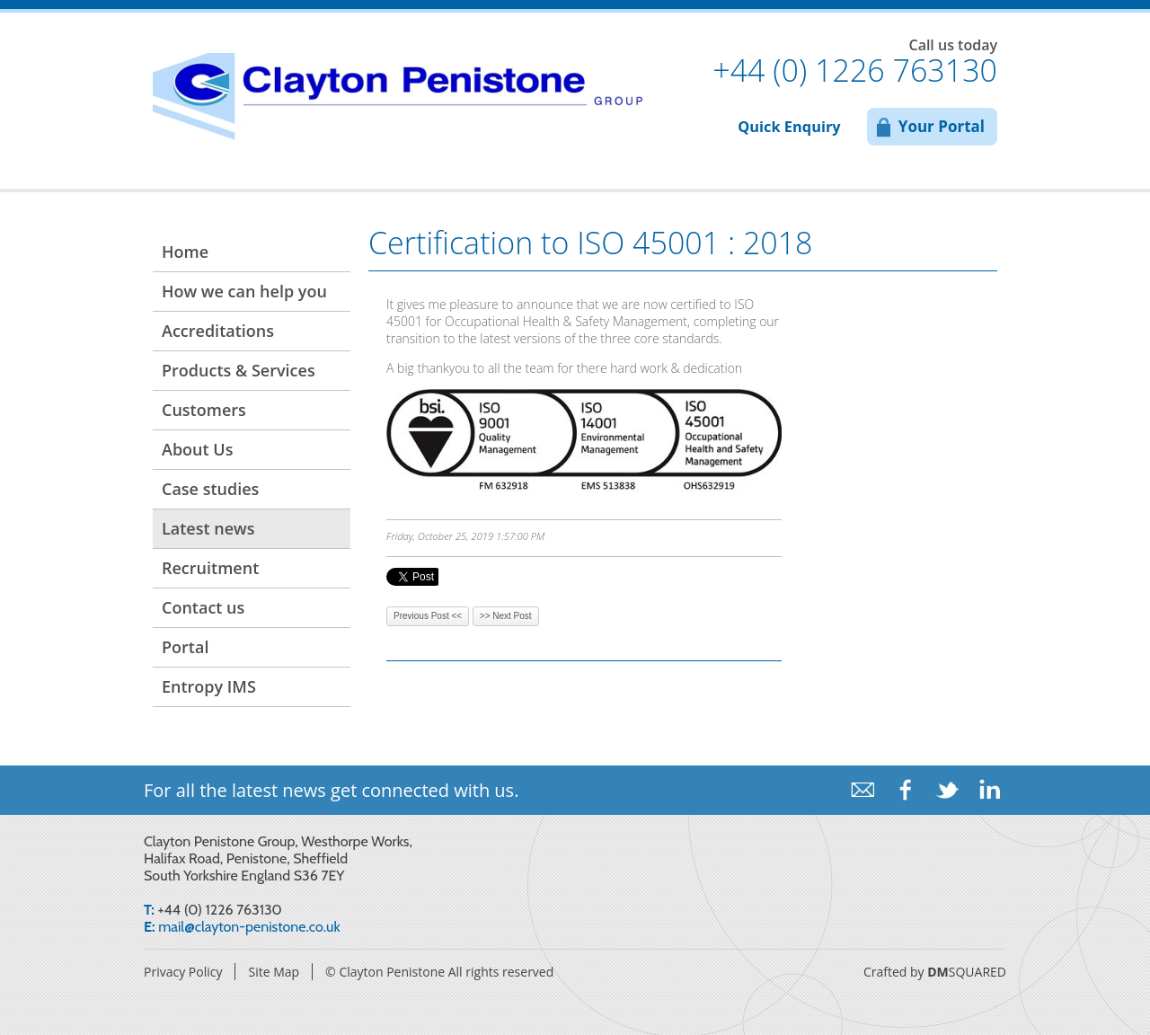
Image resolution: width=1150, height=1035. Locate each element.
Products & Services (238, 370)
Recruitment (210, 568)
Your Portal (941, 126)
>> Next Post (506, 616)
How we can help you (244, 291)
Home (185, 251)
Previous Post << (428, 616)
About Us (197, 449)
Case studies (210, 489)
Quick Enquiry (789, 127)
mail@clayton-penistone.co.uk (249, 926)
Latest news (208, 528)
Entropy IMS (209, 686)
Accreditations (218, 330)
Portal (185, 647)
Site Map (273, 971)
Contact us (203, 607)
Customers (204, 409)
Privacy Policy (183, 971)
